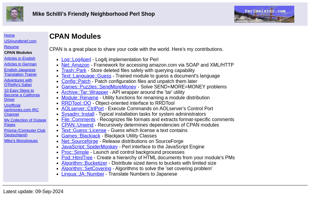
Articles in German (20, 64)
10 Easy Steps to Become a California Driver (22, 95)
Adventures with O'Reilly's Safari (18, 82)
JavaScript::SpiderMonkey (89, 146)
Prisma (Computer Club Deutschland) (24, 132)
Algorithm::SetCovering (86, 168)
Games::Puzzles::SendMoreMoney (98, 86)
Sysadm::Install (77, 114)
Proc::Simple (75, 152)
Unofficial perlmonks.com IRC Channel (21, 110)
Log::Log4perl (76, 59)
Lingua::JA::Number (82, 174)
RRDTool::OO (76, 103)
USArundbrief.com (20, 41)
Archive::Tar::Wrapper (84, 92)
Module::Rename (79, 97)
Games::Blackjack (80, 135)
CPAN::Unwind (77, 124)
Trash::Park (73, 70)
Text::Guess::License (84, 130)
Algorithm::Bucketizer (84, 163)
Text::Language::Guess (86, 75)
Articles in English (19, 58)
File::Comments (78, 119)
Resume (11, 47)
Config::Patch (76, 81)
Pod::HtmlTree (77, 157)
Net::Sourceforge (79, 141)
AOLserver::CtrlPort (82, 108)
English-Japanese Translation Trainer (20, 72)
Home (9, 35)
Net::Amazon (75, 65)
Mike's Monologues (21, 140)
